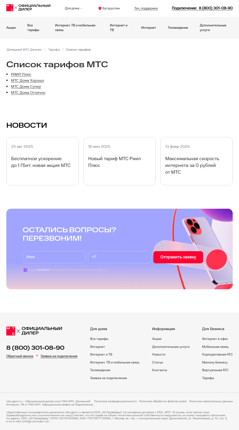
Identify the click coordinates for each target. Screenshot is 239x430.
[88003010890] (202, 8)
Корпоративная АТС (217, 354)
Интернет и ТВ (101, 354)
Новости (158, 354)
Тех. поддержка (146, 8)
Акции (11, 28)
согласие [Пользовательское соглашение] (43, 269)
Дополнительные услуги (171, 347)
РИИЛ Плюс (21, 74)
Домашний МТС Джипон (25, 50)
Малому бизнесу (215, 362)
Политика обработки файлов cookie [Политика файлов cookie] (163, 401)
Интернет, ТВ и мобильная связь (114, 362)
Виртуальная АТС (215, 370)
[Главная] (28, 8)
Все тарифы (99, 339)
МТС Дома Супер (26, 87)
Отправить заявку (178, 257)
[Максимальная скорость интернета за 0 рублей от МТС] (196, 161)
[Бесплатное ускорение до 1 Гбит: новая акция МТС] (42, 161)
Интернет (148, 28)
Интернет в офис (215, 339)
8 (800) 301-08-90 (35, 348)
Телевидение (178, 28)
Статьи (157, 362)
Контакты (159, 370)
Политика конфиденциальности (115, 401)
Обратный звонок (19, 356)
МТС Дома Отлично (28, 93)
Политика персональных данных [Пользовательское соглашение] (211, 401)
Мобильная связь (215, 347)
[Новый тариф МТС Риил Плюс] (119, 161)
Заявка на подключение (59, 356)
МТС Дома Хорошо (27, 80)
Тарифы (56, 50)
